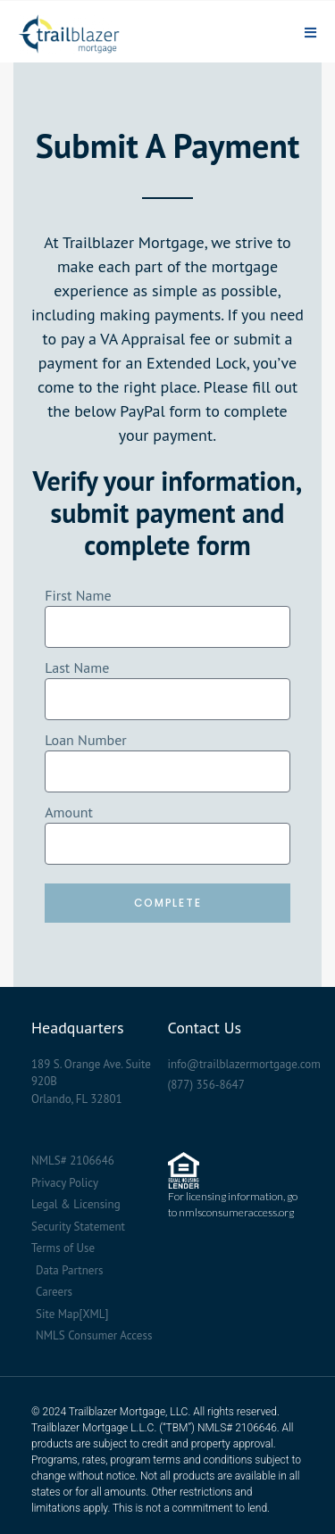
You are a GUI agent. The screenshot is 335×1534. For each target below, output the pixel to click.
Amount (69, 812)
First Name (78, 595)
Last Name (77, 667)
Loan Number (85, 740)
